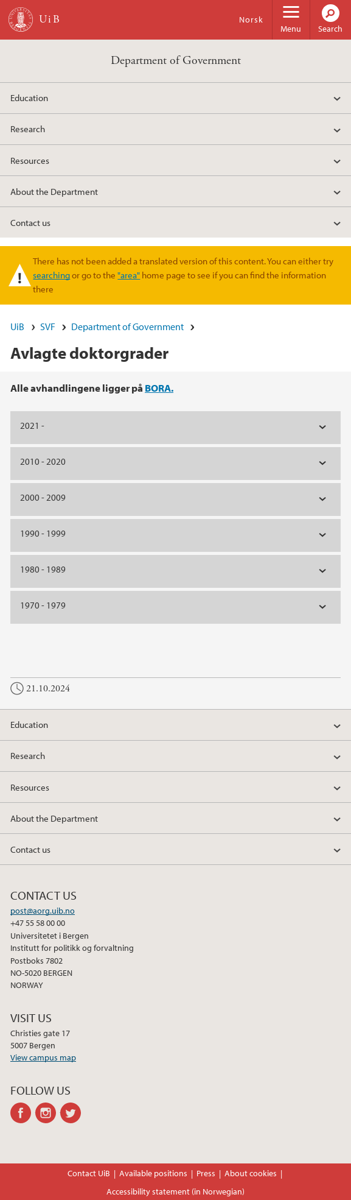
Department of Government (176, 60)
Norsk (251, 19)
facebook (22, 1113)
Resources (29, 160)
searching (51, 275)
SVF (47, 326)
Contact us (30, 222)
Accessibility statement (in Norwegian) (175, 1191)
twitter (72, 1113)
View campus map (43, 1057)
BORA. (159, 387)
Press (205, 1173)
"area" (128, 275)
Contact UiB (89, 1173)
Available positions (153, 1173)
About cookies (250, 1173)
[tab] (175, 427)
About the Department (54, 191)
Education (29, 97)
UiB (17, 326)
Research (27, 128)
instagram (47, 1113)
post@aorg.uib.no (42, 910)
